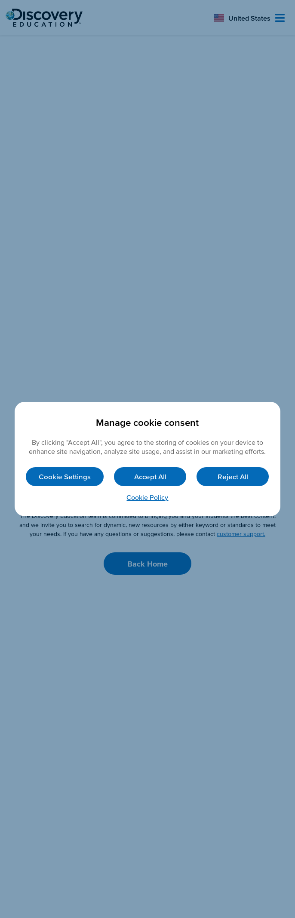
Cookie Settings (65, 476)
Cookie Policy (147, 497)
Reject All (233, 476)
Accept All (150, 476)
